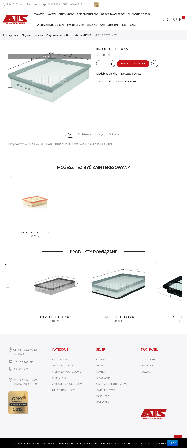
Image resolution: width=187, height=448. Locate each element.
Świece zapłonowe (109, 25)
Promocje (39, 14)
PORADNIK (102, 402)
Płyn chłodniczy (75, 25)
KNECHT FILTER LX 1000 (119, 316)
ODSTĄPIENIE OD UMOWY (111, 383)
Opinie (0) (118, 134)
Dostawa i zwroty (131, 73)
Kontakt (133, 25)
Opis (66, 134)
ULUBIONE (146, 365)
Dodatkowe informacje (91, 134)
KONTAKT (102, 371)
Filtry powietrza (54, 35)
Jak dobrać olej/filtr (107, 73)
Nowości (51, 14)
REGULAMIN (103, 377)
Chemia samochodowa (139, 14)
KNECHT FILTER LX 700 (54, 316)
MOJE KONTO (148, 359)
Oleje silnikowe (66, 14)
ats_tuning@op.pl (23, 361)
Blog (123, 25)
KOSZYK (145, 371)
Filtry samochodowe (87, 14)
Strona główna (10, 35)
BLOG (99, 365)
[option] (34, 206)
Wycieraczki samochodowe (50, 25)
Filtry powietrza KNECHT (78, 35)
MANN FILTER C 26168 (35, 232)
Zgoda (172, 441)
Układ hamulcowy (64, 389)
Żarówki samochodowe (113, 14)
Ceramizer (92, 25)
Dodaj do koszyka (137, 63)
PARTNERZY (103, 395)
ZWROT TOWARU (106, 389)
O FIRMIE (101, 359)
